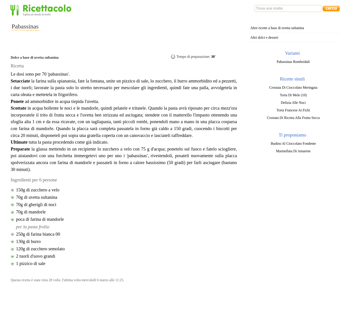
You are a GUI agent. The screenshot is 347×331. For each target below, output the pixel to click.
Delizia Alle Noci (293, 102)
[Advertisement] (120, 30)
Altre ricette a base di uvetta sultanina (277, 28)
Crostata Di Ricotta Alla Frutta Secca (293, 118)
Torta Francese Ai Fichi (293, 110)
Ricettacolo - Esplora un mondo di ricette (41, 9)
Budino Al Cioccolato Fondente (293, 143)
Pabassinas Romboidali (293, 62)
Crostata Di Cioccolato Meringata (293, 87)
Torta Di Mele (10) (293, 95)
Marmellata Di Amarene (293, 151)
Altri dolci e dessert (264, 37)
